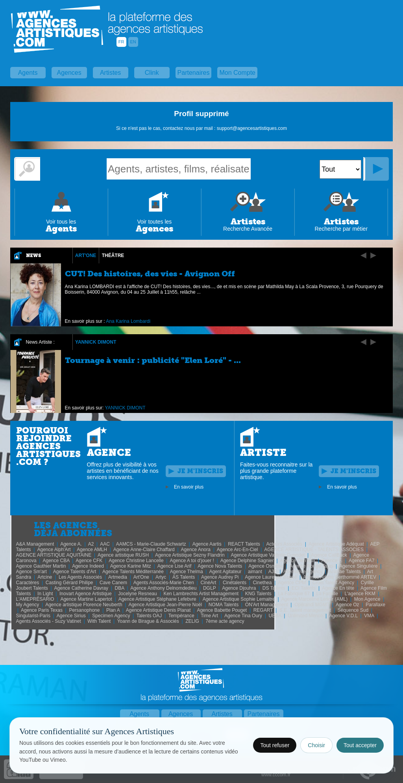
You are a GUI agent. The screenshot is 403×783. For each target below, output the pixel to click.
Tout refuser (274, 745)
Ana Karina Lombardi (128, 321)
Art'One (85, 255)
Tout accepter (360, 745)
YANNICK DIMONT (95, 342)
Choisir (316, 745)
